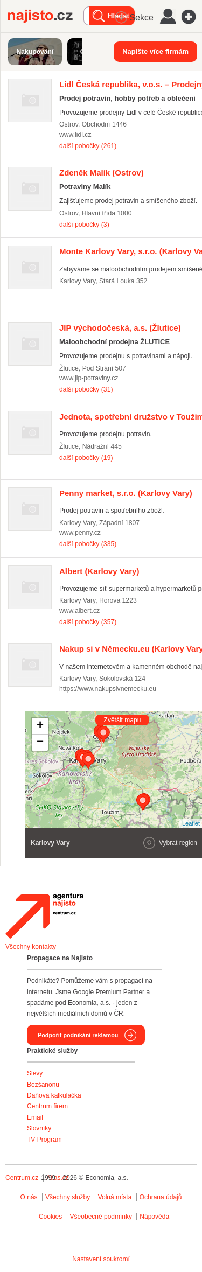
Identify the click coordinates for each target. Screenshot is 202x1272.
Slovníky (39, 1128)
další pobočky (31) (86, 389)
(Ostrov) (101, 172)
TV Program (44, 1139)
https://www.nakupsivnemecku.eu (107, 689)
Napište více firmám (155, 51)
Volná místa (115, 1197)
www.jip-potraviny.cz (88, 378)
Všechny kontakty (30, 946)
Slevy (35, 1073)
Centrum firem (47, 1106)
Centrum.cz (21, 1178)
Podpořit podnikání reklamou (78, 1035)
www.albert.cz (79, 610)
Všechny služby (68, 1197)
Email (35, 1117)
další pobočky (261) (87, 146)
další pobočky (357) (87, 622)
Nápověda (154, 1216)
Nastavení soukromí (101, 1259)
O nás (29, 1197)
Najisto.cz (45, 16)
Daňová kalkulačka (54, 1095)
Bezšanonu (43, 1084)
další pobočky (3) (84, 224)
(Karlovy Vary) (125, 493)
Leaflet (191, 823)
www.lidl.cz (75, 134)
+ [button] (40, 726)
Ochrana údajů (161, 1197)
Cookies (50, 1216)
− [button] (40, 743)
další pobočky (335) (87, 544)
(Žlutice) (120, 327)
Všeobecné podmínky (101, 1216)
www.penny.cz (80, 532)
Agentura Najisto (44, 916)
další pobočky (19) (86, 458)
